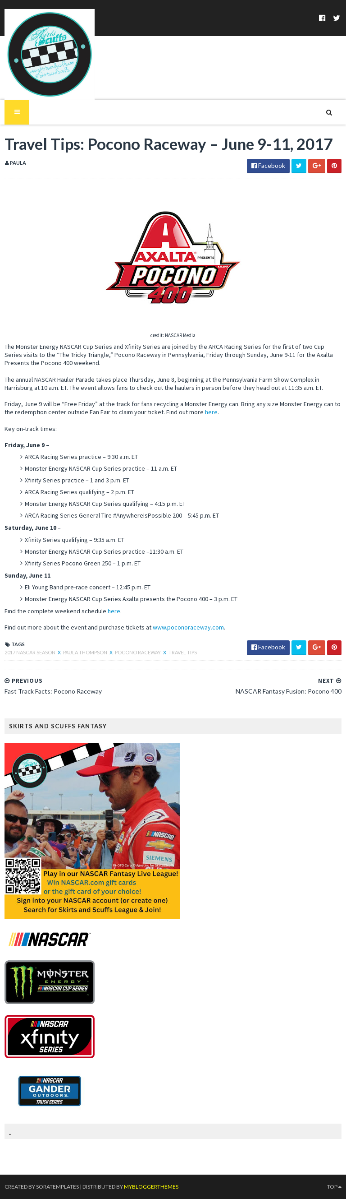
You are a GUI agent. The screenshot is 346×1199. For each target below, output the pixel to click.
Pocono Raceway (138, 652)
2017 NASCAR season (30, 652)
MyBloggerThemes (151, 1186)
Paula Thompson (85, 652)
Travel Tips (182, 652)
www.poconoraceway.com (188, 627)
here (211, 412)
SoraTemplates (57, 1186)
